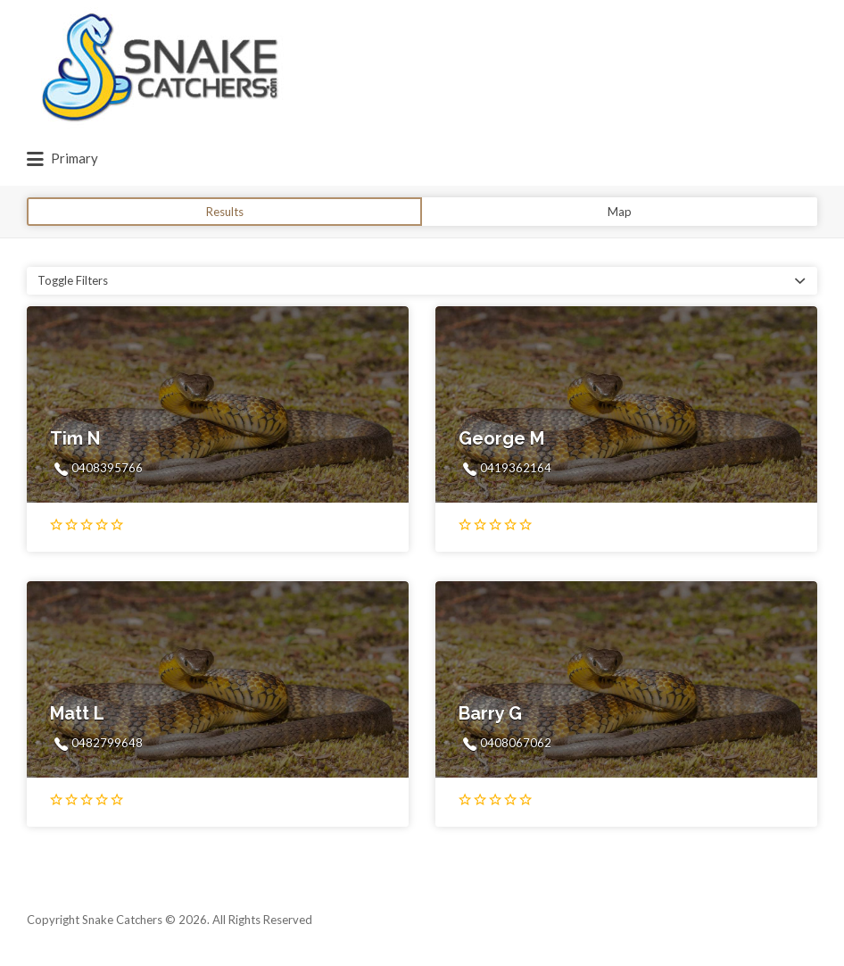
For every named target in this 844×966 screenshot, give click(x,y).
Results (225, 211)
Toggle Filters (72, 280)
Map (620, 211)
